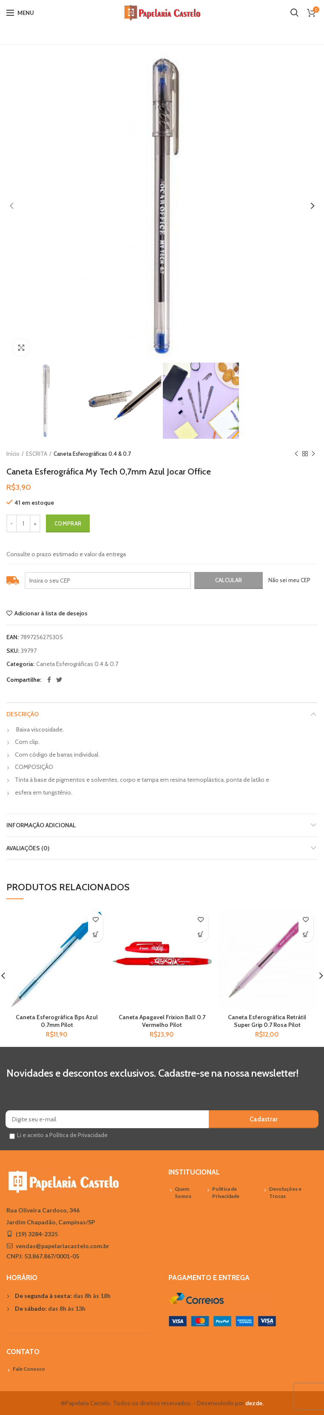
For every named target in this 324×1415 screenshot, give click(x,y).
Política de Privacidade (225, 1192)
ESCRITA (36, 453)
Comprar (67, 523)
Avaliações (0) (27, 848)
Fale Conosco (29, 1369)
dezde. (254, 1403)
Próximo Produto (313, 454)
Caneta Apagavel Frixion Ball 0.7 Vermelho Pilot (162, 1021)
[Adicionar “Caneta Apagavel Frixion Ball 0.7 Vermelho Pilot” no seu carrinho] (200, 934)
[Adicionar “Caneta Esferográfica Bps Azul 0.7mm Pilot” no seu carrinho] (95, 934)
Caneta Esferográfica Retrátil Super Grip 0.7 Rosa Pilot (267, 1021)
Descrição (22, 714)
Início (13, 453)
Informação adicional (41, 825)
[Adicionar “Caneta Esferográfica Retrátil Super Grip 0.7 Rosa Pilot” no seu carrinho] (305, 934)
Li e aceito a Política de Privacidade (62, 1135)
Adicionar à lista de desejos (51, 613)
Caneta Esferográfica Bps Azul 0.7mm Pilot (57, 1021)
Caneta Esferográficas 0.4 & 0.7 (92, 453)
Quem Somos (183, 1192)
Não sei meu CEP (289, 580)
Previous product (296, 454)
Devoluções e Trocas (285, 1192)
